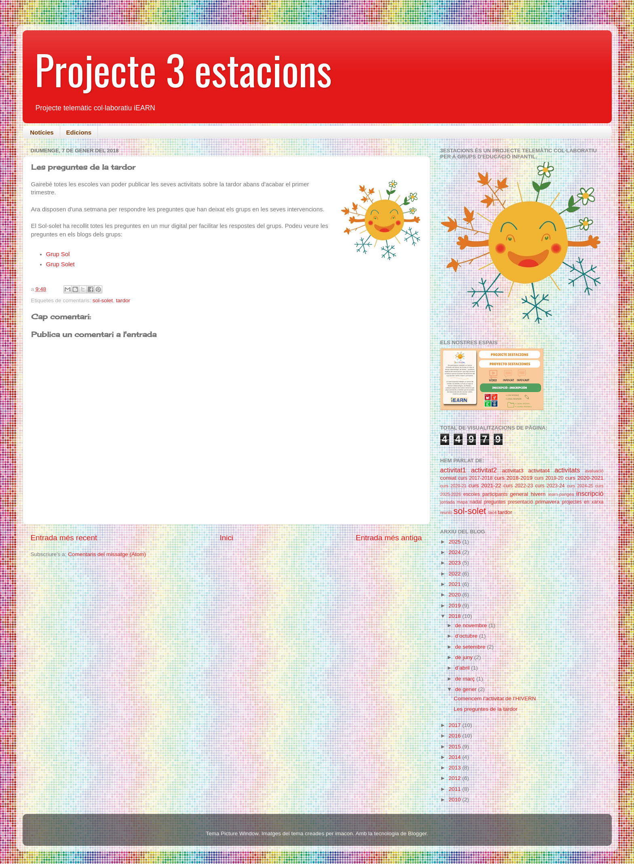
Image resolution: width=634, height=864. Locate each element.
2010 (455, 800)
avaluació (594, 470)
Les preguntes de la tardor (486, 709)
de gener (466, 689)
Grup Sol (58, 254)
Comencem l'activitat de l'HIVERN (495, 698)
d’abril (463, 668)
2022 (455, 574)
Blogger (417, 833)
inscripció (589, 493)
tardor (123, 300)
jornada (447, 501)
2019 (455, 606)
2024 (455, 552)
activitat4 (538, 471)
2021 (455, 584)
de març (466, 679)
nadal (475, 502)
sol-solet (103, 300)
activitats (567, 470)
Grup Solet (60, 264)
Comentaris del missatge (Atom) (107, 554)
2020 (455, 595)
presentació (520, 502)
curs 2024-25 (580, 485)
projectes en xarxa (582, 502)
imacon (344, 833)
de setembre (471, 647)
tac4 (492, 512)
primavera (547, 502)
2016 (455, 736)
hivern (538, 494)
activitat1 (453, 470)
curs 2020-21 (453, 485)
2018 (455, 616)
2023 (455, 563)
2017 (455, 725)
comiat (448, 478)
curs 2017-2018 (475, 478)
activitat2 (484, 470)
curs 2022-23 (518, 486)
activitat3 (512, 471)
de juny (464, 657)
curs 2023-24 (550, 486)
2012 (455, 778)
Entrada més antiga (389, 537)
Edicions (79, 132)
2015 (455, 747)
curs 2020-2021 (584, 478)
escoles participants (485, 494)
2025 (455, 542)
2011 (455, 789)
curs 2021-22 (485, 486)
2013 (455, 768)
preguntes (494, 502)
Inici (226, 537)
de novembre (472, 625)
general (519, 494)
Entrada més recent (64, 537)
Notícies (41, 132)
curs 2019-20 (549, 478)
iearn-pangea (561, 494)
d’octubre (467, 636)
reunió (446, 512)
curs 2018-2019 (513, 478)
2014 (455, 757)
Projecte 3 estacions (183, 69)
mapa (461, 501)
